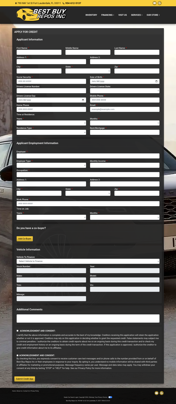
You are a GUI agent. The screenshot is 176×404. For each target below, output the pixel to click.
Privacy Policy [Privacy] (35, 391)
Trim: (19, 285)
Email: (93, 105)
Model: (93, 275)
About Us (19, 391)
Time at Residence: (26, 114)
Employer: (21, 151)
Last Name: (119, 48)
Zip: (116, 66)
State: (68, 66)
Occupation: (22, 170)
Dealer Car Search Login (71, 397)
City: (19, 66)
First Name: (22, 48)
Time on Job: (23, 209)
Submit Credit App (24, 379)
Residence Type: (24, 128)
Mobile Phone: (97, 96)
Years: (20, 119)
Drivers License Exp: (26, 96)
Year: (92, 266)
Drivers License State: (100, 86)
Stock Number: (24, 266)
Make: (19, 275)
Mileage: (21, 294)
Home (14, 391)
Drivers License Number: (28, 86)
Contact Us (26, 391)
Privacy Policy (84, 368)
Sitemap (91, 397)
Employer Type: (24, 161)
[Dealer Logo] (42, 15)
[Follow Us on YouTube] (155, 3)
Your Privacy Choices (103, 397)
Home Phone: (23, 105)
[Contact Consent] (17, 355)
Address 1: (22, 57)
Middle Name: (72, 48)
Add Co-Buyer (24, 238)
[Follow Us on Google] (160, 3)
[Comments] (88, 318)
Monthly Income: (98, 161)
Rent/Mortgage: (97, 128)
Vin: (92, 285)
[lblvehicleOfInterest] (88, 261)
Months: (94, 119)
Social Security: (24, 77)
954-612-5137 (73, 3)
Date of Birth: (96, 77)
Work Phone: (23, 199)
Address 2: (95, 57)
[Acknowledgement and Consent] (17, 331)
